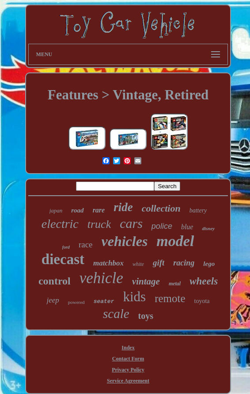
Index (127, 348)
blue (187, 227)
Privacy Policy (128, 370)
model (175, 241)
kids (134, 296)
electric (60, 224)
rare (99, 210)
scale (116, 314)
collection (161, 208)
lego (209, 263)
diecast (63, 259)
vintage (146, 281)
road (77, 210)
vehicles (125, 241)
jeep (52, 300)
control (54, 281)
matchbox (108, 263)
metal (175, 283)
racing (183, 262)
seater (104, 301)
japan (56, 210)
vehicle (101, 278)
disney (208, 228)
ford (66, 247)
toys (145, 316)
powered (76, 302)
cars (131, 223)
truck (99, 224)
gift (158, 262)
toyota (202, 301)
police (162, 226)
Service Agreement (128, 381)
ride (123, 207)
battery (198, 210)
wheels (203, 281)
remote (170, 298)
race (86, 244)
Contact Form (128, 359)
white (138, 264)
